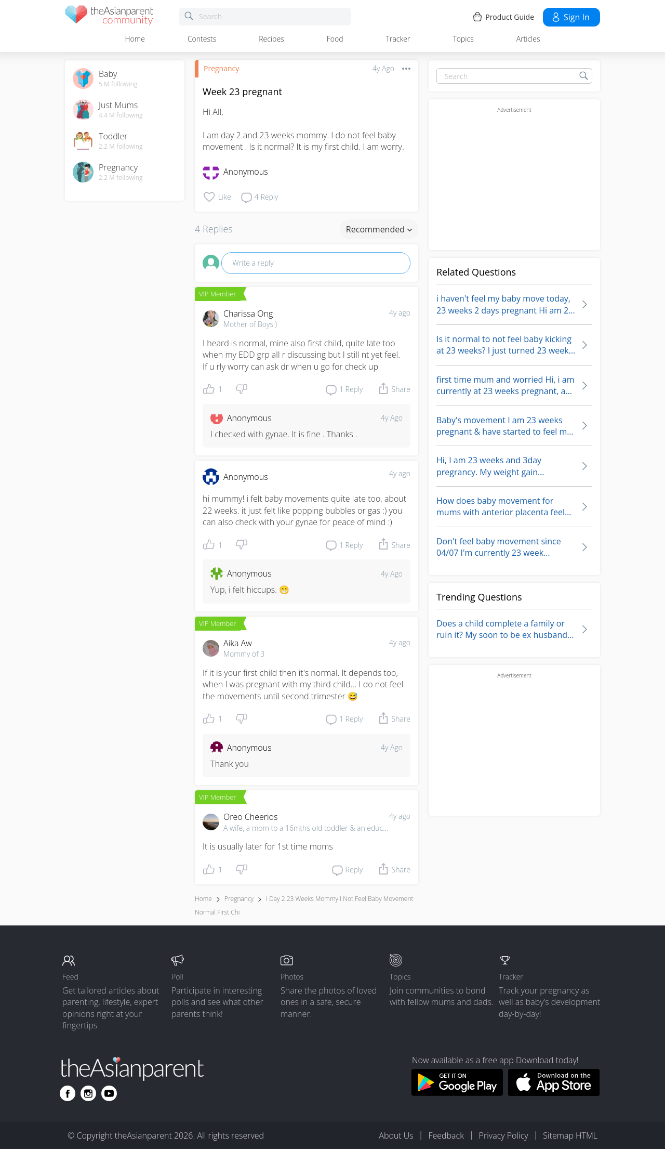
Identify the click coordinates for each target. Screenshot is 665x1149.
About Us (396, 1135)
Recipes (271, 39)
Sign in (570, 17)
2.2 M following (121, 146)
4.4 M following (121, 115)
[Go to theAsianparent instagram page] (88, 1093)
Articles (528, 39)
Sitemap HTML (570, 1135)
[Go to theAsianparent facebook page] (67, 1093)
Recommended (379, 229)
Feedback (445, 1135)
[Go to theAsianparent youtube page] (109, 1093)
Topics (463, 39)
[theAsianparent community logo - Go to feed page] (109, 17)
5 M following (118, 84)
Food (335, 39)
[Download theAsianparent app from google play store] (457, 1093)
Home (135, 39)
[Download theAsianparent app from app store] (554, 1093)
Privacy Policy (503, 1135)
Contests (202, 39)
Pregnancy (221, 68)
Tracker (398, 39)
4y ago (399, 313)
